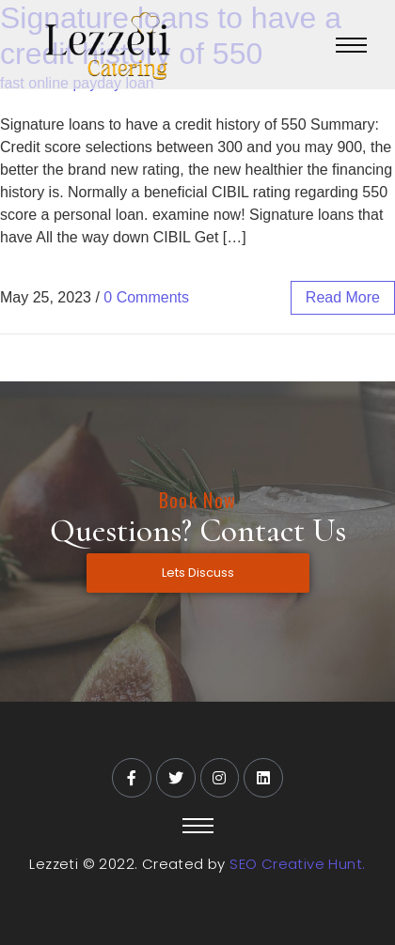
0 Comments (146, 297)
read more (343, 297)
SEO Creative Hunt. (297, 864)
